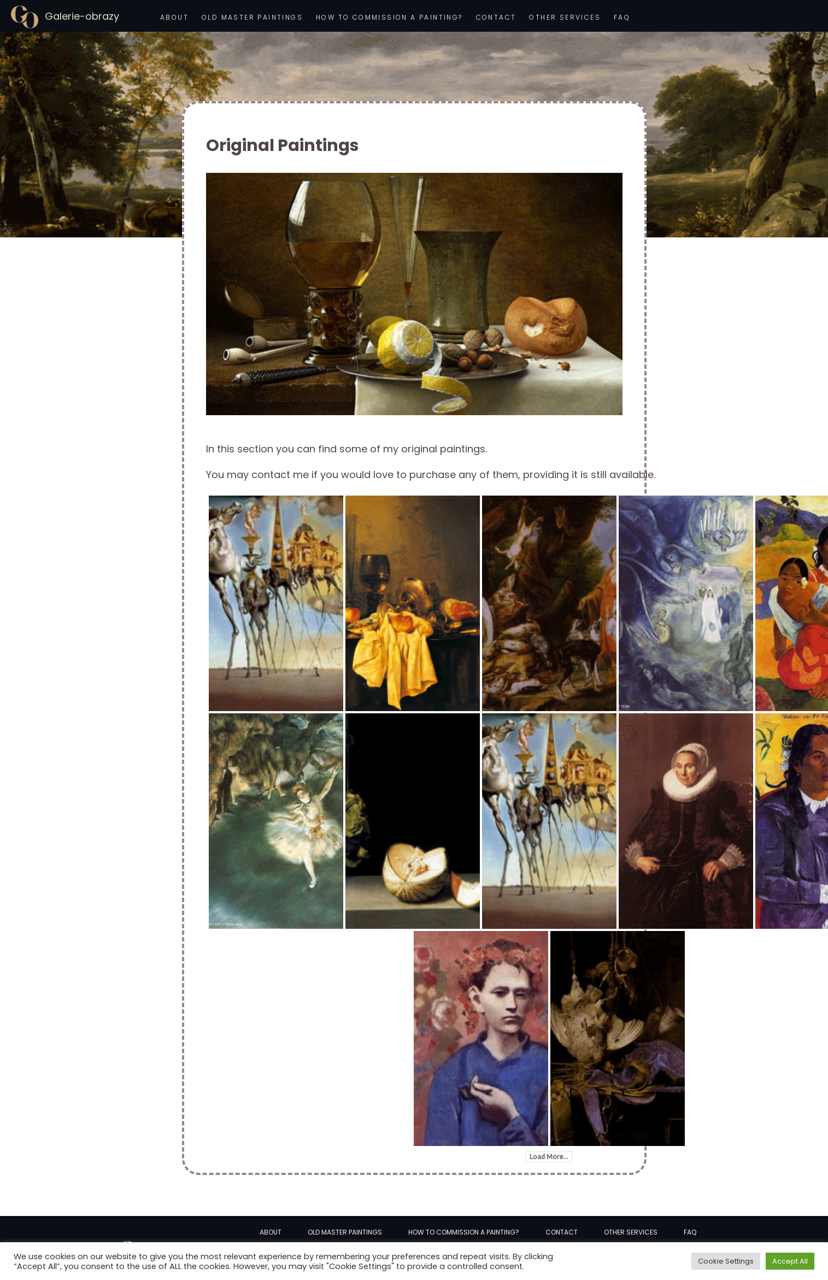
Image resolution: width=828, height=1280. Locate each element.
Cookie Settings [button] (726, 1261)
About (174, 17)
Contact (496, 17)
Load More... (549, 1156)
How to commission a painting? (389, 17)
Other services (565, 17)
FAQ (622, 17)
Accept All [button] (790, 1261)
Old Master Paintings (252, 17)
